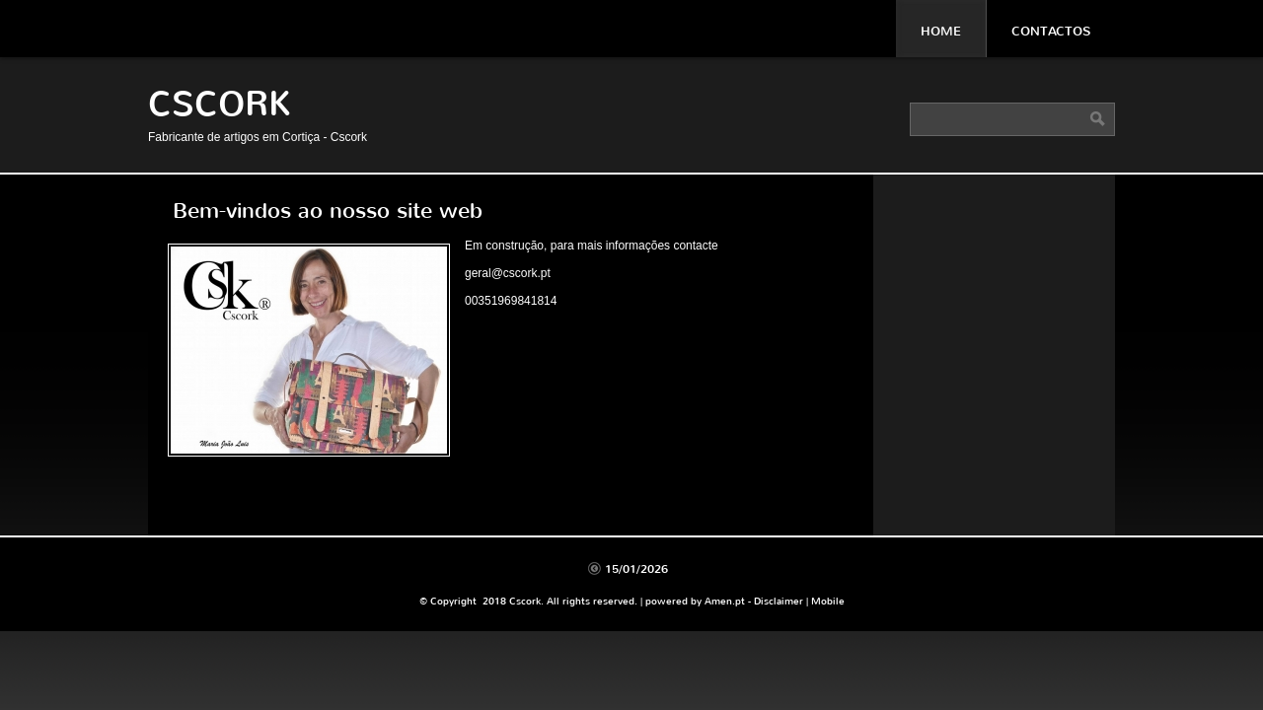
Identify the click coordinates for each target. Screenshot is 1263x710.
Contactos (1050, 31)
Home (941, 31)
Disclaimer (778, 601)
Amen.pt (725, 601)
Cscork (219, 104)
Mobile (828, 601)
